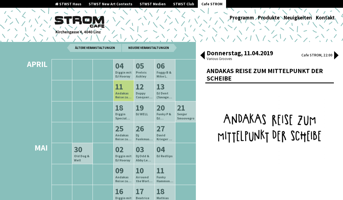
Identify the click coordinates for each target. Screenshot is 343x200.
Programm (241, 17)
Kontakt (325, 17)
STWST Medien (153, 4)
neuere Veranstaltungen (148, 60)
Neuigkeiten (297, 17)
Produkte (269, 17)
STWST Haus (68, 4)
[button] (202, 55)
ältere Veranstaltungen (95, 60)
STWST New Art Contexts (110, 4)
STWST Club (183, 4)
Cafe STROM (211, 4)
